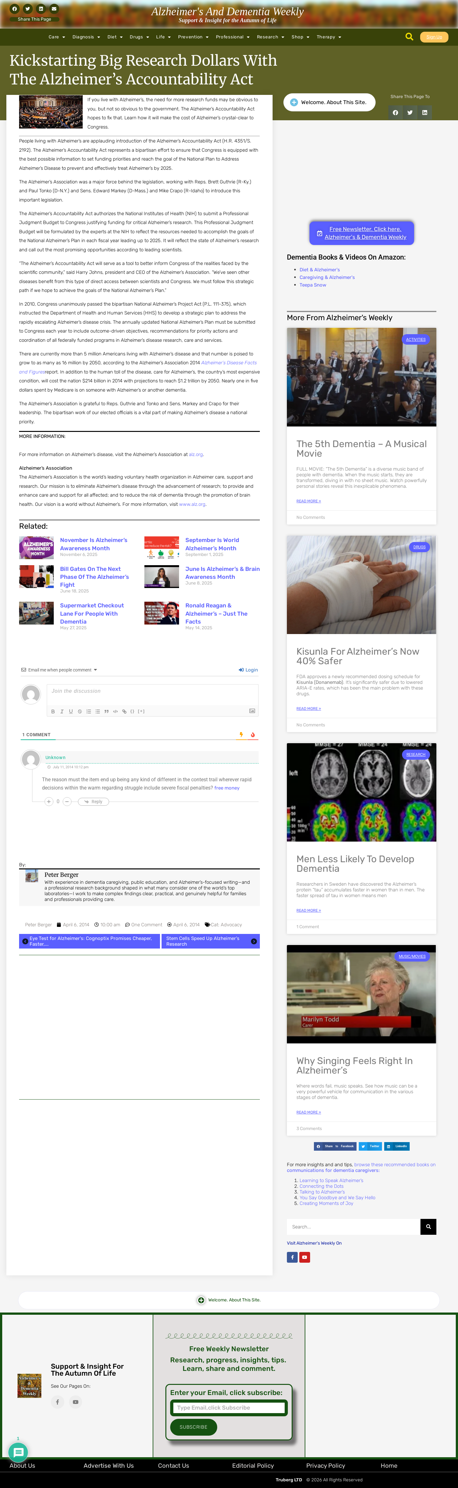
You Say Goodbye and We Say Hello (337, 1197)
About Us (22, 1465)
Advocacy (231, 925)
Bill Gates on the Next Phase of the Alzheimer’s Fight (94, 576)
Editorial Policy (253, 1465)
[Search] (428, 1227)
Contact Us (173, 1465)
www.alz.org (192, 504)
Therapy (329, 37)
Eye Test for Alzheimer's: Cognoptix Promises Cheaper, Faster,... (86, 941)
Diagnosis (87, 37)
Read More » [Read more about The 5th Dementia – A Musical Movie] (308, 501)
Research (271, 37)
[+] (141, 711)
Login (248, 670)
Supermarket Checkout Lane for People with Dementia (92, 613)
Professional (233, 37)
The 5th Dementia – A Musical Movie (361, 448)
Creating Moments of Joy (326, 1203)
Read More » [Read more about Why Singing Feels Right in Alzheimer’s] (308, 1112)
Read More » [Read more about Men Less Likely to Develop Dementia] (308, 910)
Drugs (139, 37)
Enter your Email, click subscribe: (226, 1393)
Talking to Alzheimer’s (322, 1192)
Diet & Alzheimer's (320, 270)
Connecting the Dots (322, 1186)
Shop (301, 37)
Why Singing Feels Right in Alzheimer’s (354, 1065)
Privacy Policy (325, 1465)
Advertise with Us (109, 1465)
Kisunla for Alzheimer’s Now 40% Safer (357, 656)
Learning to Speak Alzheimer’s (331, 1180)
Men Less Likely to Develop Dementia (355, 863)
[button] (15, 9)
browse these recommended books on (361, 1167)
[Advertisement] (139, 1027)
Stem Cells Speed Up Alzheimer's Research (212, 941)
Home (389, 1465)
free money (226, 788)
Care (57, 37)
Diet (115, 37)
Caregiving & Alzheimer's (327, 277)
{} (132, 711)
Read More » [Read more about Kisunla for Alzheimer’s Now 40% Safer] (308, 708)
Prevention (193, 37)
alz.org (196, 454)
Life (163, 37)
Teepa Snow (313, 285)
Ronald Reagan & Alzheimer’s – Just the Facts (216, 613)
